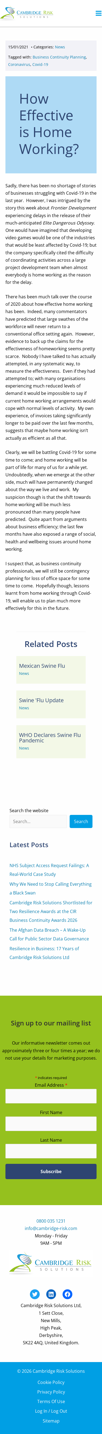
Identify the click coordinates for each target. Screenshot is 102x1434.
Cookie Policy (51, 1382)
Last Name (51, 1140)
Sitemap (51, 1421)
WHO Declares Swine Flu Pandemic (50, 737)
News (60, 46)
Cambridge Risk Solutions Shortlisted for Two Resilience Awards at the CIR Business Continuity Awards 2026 (51, 911)
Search (81, 821)
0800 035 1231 (51, 1221)
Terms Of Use (51, 1401)
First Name (51, 1112)
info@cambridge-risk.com (51, 1228)
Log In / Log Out (51, 1411)
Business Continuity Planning (59, 57)
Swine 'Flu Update (41, 700)
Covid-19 (40, 64)
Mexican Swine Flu (42, 665)
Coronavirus (19, 64)
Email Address (51, 1085)
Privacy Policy (51, 1392)
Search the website (29, 811)
